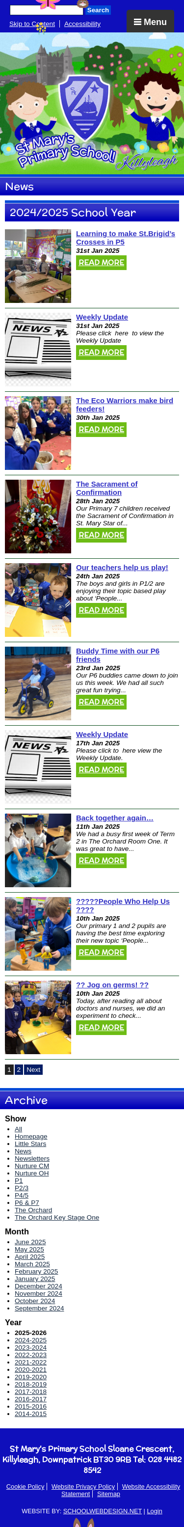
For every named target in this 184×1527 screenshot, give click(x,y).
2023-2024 (31, 1347)
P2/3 (21, 1188)
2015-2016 (31, 1406)
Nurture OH (32, 1173)
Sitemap (108, 1494)
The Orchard (33, 1210)
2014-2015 (31, 1414)
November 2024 (38, 1293)
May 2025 (29, 1249)
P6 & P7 (27, 1202)
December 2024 (38, 1286)
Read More (101, 263)
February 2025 (36, 1271)
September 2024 (39, 1308)
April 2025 (30, 1256)
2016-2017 (31, 1399)
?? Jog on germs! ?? (112, 985)
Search (98, 10)
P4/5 (21, 1195)
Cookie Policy (25, 1486)
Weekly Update (102, 317)
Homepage (31, 1136)
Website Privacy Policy (83, 1486)
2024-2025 (31, 1340)
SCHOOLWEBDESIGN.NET (102, 1511)
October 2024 (35, 1301)
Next (33, 1069)
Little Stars (30, 1143)
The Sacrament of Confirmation (106, 488)
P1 (19, 1180)
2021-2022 (31, 1362)
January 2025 (35, 1278)
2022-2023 (31, 1355)
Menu (150, 22)
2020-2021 (31, 1369)
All (18, 1129)
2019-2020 (31, 1377)
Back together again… (115, 818)
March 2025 (32, 1264)
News (23, 1151)
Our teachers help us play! (122, 567)
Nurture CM (32, 1166)
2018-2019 (31, 1384)
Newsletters (32, 1158)
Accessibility (82, 23)
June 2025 (30, 1242)
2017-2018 (31, 1391)
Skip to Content (32, 23)
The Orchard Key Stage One (57, 1217)
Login (154, 1511)
